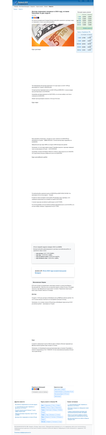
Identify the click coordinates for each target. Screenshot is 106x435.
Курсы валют (39, 6)
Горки (60, 421)
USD (80, 16)
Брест (42, 405)
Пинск (53, 405)
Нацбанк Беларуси (59, 391)
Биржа (63, 389)
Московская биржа (59, 394)
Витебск (43, 407)
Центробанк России (68, 391)
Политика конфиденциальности (22, 432)
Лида (47, 414)
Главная (80, 0)
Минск (42, 417)
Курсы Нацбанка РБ (83, 32)
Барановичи (48, 405)
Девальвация (58, 396)
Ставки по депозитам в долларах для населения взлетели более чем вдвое (77, 412)
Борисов (48, 417)
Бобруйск (49, 421)
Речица (43, 412)
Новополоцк (58, 407)
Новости (51, 6)
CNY (80, 22)
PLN (80, 24)
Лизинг (46, 6)
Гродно (43, 414)
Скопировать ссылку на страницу (39, 392)
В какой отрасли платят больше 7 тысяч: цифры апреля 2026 (25, 411)
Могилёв (43, 421)
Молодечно (59, 417)
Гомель (43, 410)
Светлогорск (49, 410)
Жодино (43, 419)
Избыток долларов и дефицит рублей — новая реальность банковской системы (78, 415)
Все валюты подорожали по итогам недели (26, 404)
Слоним (58, 414)
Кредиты (32, 6)
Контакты (91, 0)
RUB (80, 20)
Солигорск (53, 417)
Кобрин (58, 405)
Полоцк (48, 407)
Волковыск (52, 414)
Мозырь (55, 410)
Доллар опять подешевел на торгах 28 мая (26, 417)
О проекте (85, 0)
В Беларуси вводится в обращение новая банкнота (78, 408)
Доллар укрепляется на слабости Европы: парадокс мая (78, 419)
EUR (80, 18)
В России (67, 394)
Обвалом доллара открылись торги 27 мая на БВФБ (26, 414)
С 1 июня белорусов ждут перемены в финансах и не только (24, 407)
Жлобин (60, 410)
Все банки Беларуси (24, 6)
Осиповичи (54, 421)
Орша (52, 407)
